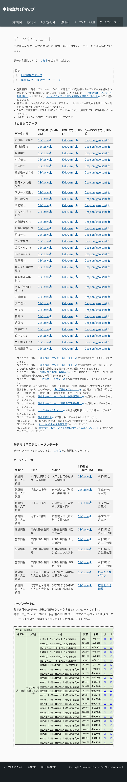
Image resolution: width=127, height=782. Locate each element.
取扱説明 (32, 767)
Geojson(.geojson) (97, 140)
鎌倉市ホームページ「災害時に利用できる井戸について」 (69, 428)
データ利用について (13, 767)
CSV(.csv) (45, 140)
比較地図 (64, 22)
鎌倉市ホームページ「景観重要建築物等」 (61, 403)
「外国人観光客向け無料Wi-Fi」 (55, 372)
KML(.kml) (70, 140)
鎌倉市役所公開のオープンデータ (41, 80)
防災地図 (31, 22)
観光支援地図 (48, 22)
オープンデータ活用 (84, 22)
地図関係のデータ (31, 75)
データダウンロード (110, 22)
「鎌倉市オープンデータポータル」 (57, 358)
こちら (44, 60)
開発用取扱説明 (48, 767)
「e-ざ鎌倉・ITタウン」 (51, 379)
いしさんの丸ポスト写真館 (53, 424)
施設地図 (17, 22)
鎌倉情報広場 (46, 417)
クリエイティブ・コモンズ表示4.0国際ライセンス (73, 96)
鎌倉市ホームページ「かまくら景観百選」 (61, 396)
